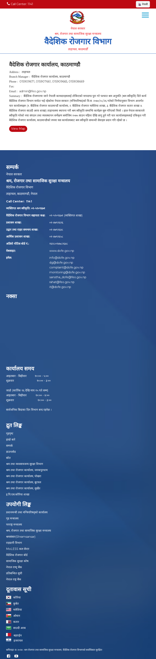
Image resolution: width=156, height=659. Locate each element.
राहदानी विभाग (14, 543)
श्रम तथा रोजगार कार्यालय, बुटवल (23, 482)
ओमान (16, 616)
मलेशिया (17, 609)
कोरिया (17, 597)
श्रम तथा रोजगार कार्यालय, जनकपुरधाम (27, 470)
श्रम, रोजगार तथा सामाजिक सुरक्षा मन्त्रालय (28, 530)
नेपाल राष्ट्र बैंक (13, 579)
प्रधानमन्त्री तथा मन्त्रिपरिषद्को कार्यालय (27, 512)
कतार (16, 622)
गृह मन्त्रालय (12, 518)
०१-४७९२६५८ (56, 236)
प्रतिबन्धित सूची (14, 573)
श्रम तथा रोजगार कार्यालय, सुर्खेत (23, 488)
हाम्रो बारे (10, 439)
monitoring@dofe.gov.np (67, 272)
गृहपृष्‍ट (9, 433)
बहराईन (14, 635)
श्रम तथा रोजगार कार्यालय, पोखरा (23, 476)
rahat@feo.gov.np (62, 282)
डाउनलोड (11, 452)
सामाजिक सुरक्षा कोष (17, 561)
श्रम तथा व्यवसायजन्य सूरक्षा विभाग (24, 464)
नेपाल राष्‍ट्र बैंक (14, 567)
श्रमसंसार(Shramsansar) (20, 536)
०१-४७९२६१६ (56, 222)
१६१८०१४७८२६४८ (58, 243)
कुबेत (16, 603)
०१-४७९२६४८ (56, 229)
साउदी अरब (19, 628)
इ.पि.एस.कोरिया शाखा (17, 494)
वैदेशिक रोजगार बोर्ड (16, 555)
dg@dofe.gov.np (61, 262)
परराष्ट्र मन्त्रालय (14, 524)
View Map (18, 128)
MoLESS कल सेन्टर (17, 549)
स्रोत (8, 458)
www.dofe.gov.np (61, 251)
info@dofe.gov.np (62, 257)
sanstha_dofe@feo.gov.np (67, 277)
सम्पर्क (9, 445)
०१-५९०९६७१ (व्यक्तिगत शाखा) (65, 215)
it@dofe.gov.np (60, 287)
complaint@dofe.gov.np (66, 267)
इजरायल (14, 640)
